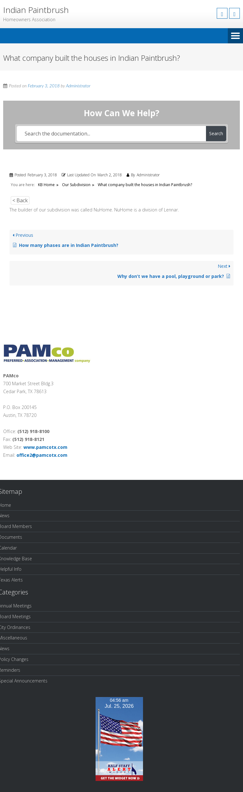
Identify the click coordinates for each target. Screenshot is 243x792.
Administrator (78, 85)
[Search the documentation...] (111, 133)
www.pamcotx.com (45, 447)
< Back (20, 200)
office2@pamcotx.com (41, 455)
